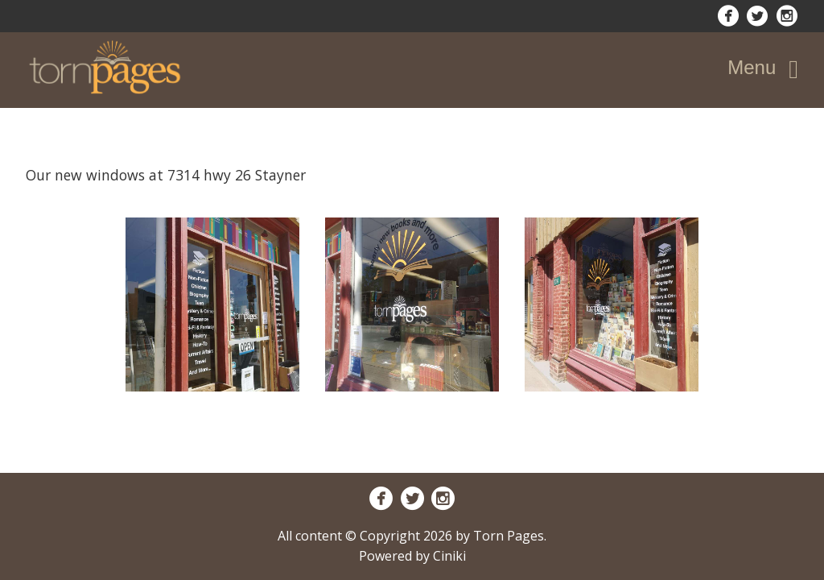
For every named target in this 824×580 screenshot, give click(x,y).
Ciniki (449, 556)
